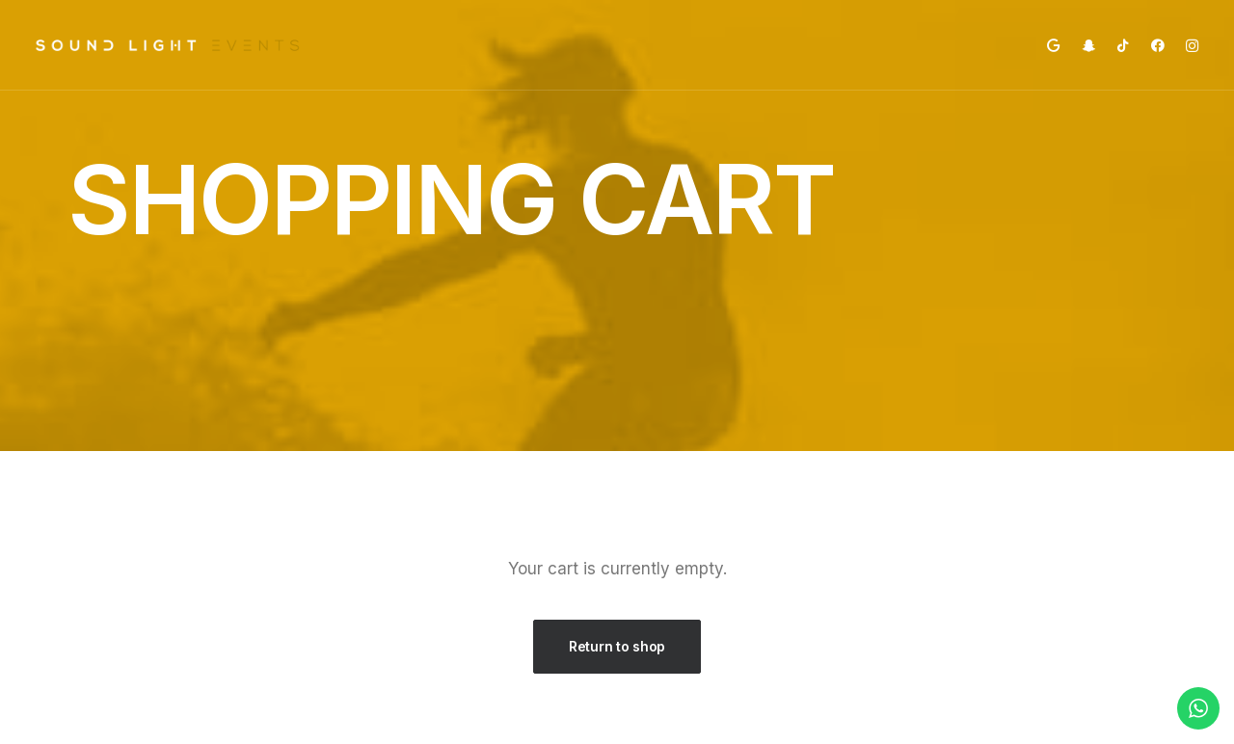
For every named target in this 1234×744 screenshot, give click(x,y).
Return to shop (617, 646)
